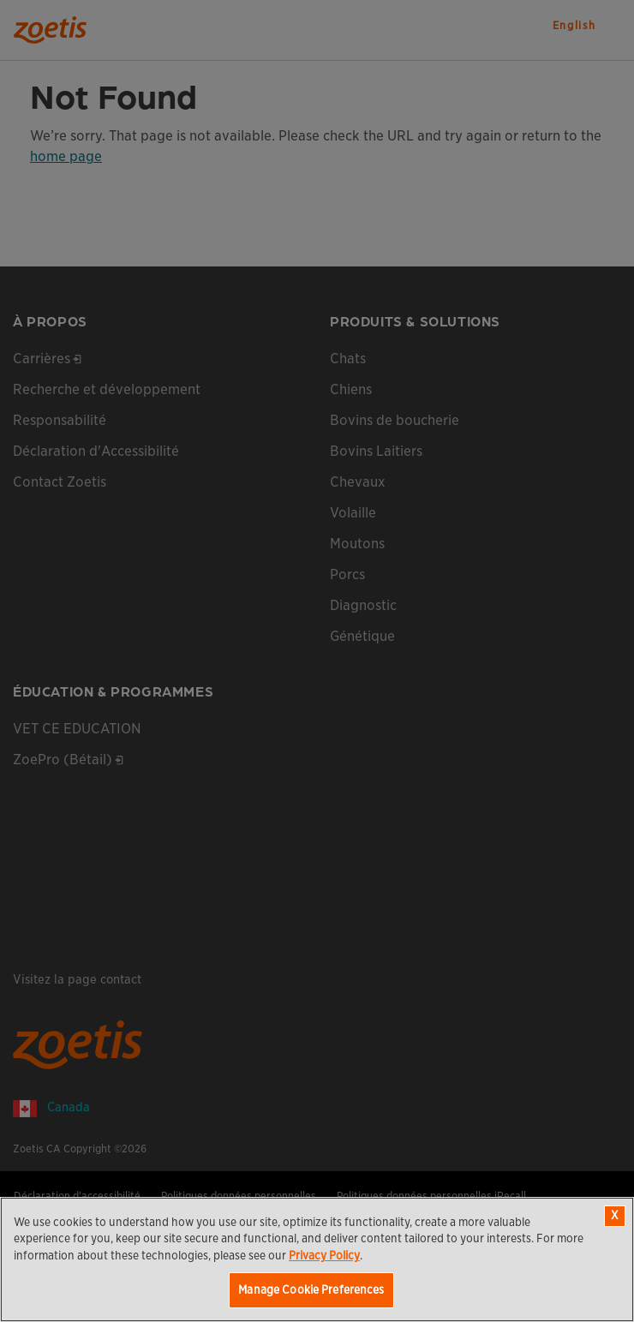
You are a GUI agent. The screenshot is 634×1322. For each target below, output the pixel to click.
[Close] (614, 1216)
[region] (317, 1259)
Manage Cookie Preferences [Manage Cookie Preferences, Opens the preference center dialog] (311, 1289)
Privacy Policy (324, 1255)
